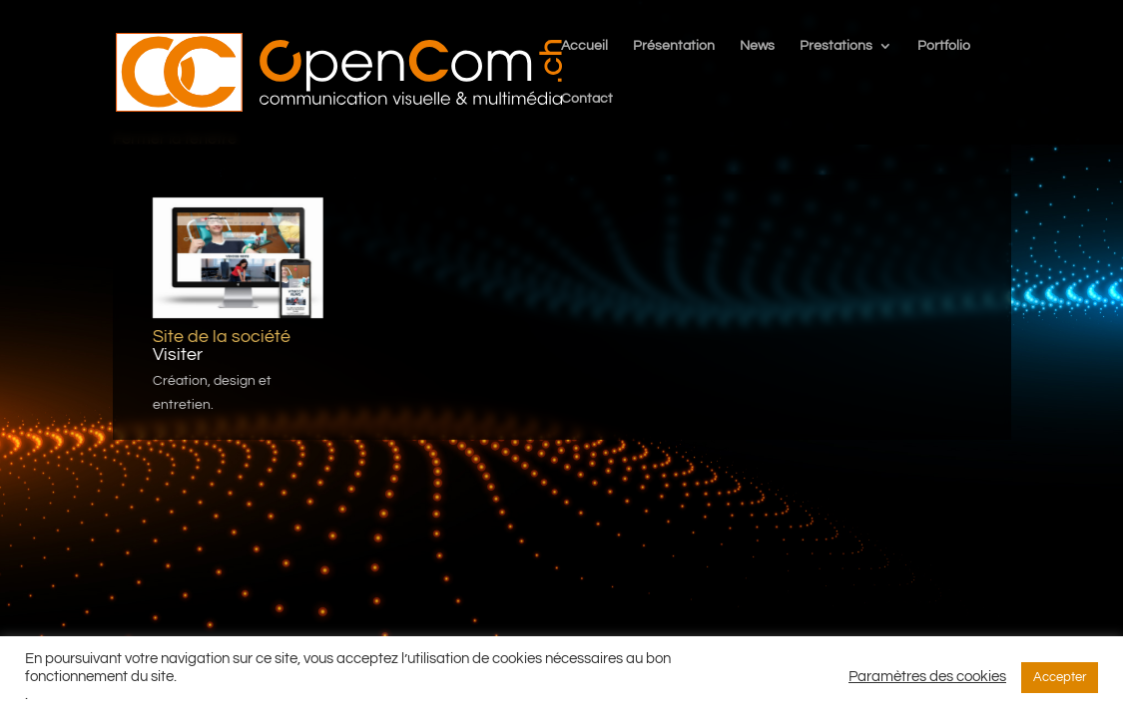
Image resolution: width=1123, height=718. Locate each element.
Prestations (836, 46)
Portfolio (943, 46)
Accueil (584, 46)
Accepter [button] (1059, 677)
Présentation (674, 46)
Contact (587, 99)
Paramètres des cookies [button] (927, 676)
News (757, 46)
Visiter (177, 354)
